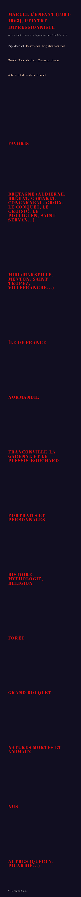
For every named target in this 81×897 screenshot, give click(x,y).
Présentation (33, 45)
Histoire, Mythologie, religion (25, 579)
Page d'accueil (16, 45)
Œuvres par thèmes (48, 60)
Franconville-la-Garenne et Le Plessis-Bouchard (33, 456)
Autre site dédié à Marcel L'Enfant (27, 75)
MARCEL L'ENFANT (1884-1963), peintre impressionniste (40, 20)
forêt (16, 638)
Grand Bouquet (29, 692)
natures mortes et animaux (35, 749)
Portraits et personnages (26, 517)
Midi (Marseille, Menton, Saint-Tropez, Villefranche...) (31, 281)
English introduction (53, 45)
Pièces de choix (27, 60)
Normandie (23, 397)
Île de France (27, 342)
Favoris (12, 60)
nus (13, 806)
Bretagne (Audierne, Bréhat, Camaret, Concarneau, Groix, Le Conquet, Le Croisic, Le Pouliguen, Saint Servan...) (37, 207)
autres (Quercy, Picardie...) (30, 863)
